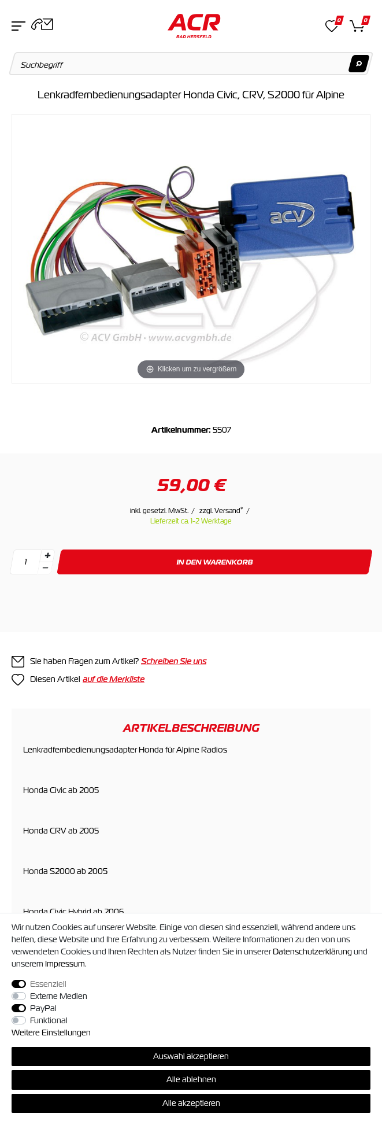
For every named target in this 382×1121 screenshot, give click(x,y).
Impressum (65, 963)
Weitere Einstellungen (51, 1032)
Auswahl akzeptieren (191, 1056)
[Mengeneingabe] (25, 562)
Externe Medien (58, 996)
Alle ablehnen (191, 1079)
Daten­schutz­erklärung (312, 951)
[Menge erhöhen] (47, 556)
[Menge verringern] (45, 568)
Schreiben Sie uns (173, 661)
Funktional (49, 1020)
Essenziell (48, 984)
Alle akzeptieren (191, 1103)
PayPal (43, 1008)
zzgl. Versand (221, 510)
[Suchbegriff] (191, 63)
